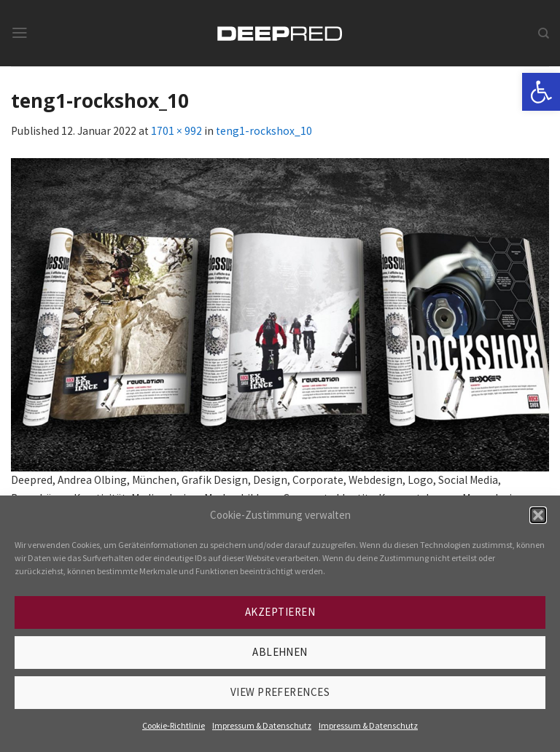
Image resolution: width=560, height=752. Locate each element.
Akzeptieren (280, 612)
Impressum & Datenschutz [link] (261, 725)
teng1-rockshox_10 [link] (264, 131)
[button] (538, 515)
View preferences (280, 692)
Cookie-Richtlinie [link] (173, 725)
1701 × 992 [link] (176, 131)
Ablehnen (280, 652)
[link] (541, 92)
